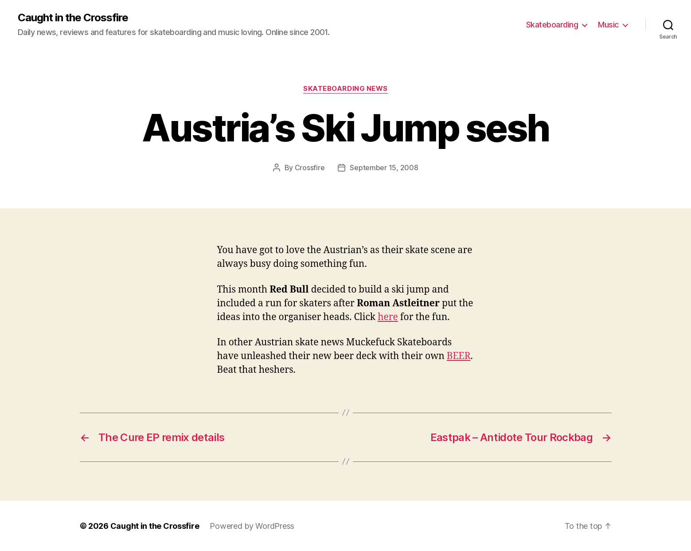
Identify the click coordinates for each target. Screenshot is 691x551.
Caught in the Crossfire (73, 17)
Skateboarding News (345, 89)
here (388, 317)
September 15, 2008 (384, 167)
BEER (459, 356)
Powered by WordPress (252, 526)
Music (608, 24)
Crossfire (310, 167)
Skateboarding (552, 24)
